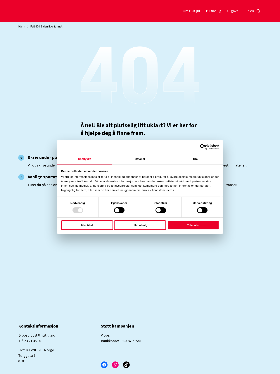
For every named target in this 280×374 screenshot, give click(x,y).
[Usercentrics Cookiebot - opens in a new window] (203, 147)
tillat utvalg (140, 225)
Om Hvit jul (191, 11)
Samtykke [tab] (84, 158)
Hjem (21, 27)
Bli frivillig (213, 11)
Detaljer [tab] (140, 158)
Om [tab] (195, 158)
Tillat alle (193, 225)
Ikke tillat (87, 225)
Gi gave (232, 11)
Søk (254, 11)
